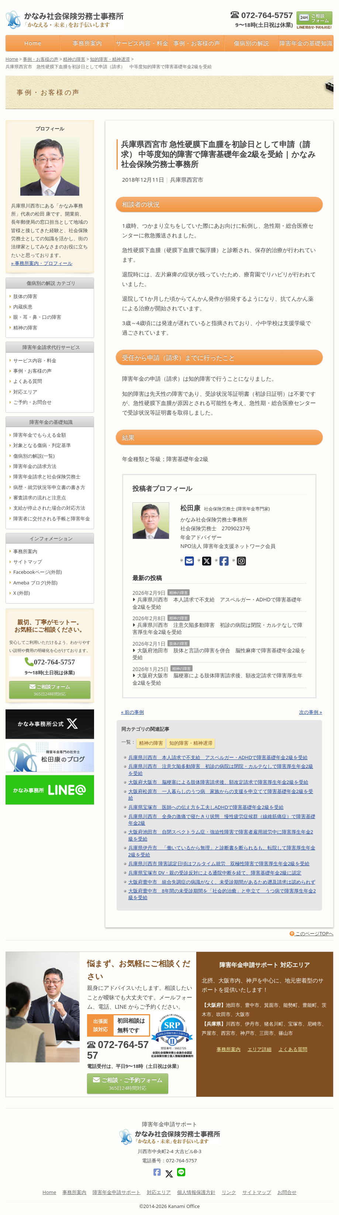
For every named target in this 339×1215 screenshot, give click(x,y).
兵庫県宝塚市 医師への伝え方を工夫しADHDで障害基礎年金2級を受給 (206, 807)
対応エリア (25, 391)
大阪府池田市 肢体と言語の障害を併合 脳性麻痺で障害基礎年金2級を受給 (218, 654)
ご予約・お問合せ (32, 402)
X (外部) (21, 593)
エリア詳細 (259, 1049)
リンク (229, 1192)
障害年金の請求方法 (34, 466)
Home (32, 42)
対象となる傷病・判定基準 (42, 445)
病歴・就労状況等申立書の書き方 (49, 486)
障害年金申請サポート (117, 1192)
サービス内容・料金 (142, 42)
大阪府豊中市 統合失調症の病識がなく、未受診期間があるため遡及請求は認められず (221, 882)
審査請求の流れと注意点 (39, 497)
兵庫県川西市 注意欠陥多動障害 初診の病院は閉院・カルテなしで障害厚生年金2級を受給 (217, 628)
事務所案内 (87, 42)
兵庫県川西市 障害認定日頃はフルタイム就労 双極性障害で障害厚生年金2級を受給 (219, 863)
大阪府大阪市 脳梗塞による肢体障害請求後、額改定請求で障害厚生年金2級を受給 (217, 679)
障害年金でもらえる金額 (39, 435)
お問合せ (287, 1192)
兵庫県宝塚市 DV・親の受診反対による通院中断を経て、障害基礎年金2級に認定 (215, 872)
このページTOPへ (311, 933)
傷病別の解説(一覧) (34, 455)
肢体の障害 (178, 643)
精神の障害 (178, 592)
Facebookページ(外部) (37, 572)
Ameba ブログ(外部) (35, 582)
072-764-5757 (267, 15)
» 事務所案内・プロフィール (41, 262)
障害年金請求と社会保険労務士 (46, 476)
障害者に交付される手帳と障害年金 (51, 518)
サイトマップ (27, 561)
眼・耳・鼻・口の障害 (37, 317)
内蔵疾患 (22, 306)
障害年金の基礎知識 (306, 42)
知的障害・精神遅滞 (190, 743)
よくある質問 (27, 381)
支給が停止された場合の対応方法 (49, 507)
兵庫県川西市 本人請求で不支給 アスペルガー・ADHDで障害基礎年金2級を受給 (217, 603)
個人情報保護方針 (196, 1192)
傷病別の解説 (251, 42)
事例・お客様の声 (197, 42)
